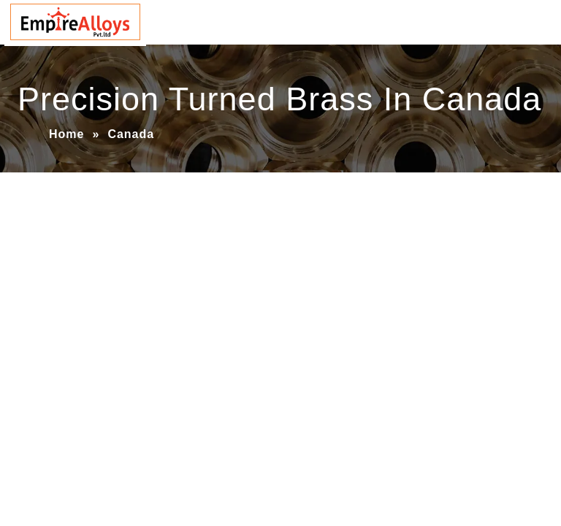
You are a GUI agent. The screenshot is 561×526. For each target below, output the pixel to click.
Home (66, 134)
